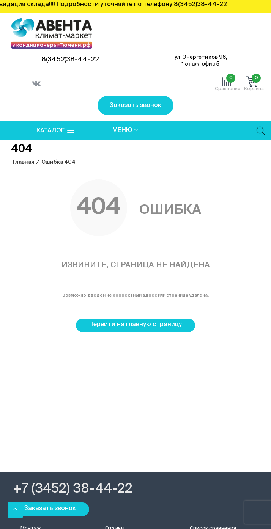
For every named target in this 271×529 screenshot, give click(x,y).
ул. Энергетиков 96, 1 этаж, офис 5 (201, 61)
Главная (23, 162)
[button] (55, 131)
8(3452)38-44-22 (70, 59)
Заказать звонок (135, 105)
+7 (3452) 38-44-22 (72, 489)
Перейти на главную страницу (135, 325)
